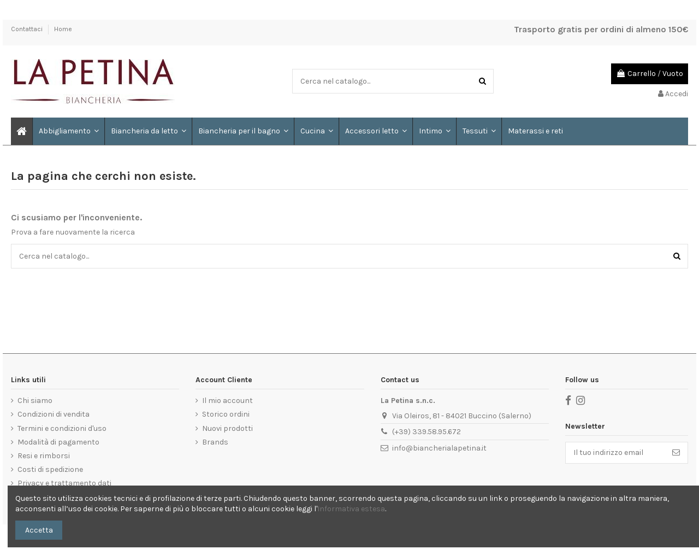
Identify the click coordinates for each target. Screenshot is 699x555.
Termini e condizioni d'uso (61, 428)
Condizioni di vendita (53, 414)
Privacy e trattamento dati (64, 483)
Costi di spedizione (50, 469)
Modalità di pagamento (58, 442)
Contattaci (27, 29)
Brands (215, 442)
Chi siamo (34, 400)
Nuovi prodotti (227, 428)
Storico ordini (226, 414)
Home (63, 29)
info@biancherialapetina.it (439, 448)
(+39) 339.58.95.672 (426, 431)
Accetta (39, 530)
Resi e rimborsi (43, 455)
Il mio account (227, 400)
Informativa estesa (351, 508)
